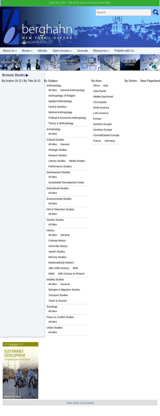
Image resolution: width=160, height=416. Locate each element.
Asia (105, 85)
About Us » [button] (10, 50)
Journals (82, 50)
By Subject (50, 80)
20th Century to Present (71, 273)
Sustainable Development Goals (66, 182)
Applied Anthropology (60, 101)
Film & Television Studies (90, 62)
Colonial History (57, 240)
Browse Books (13, 75)
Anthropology (10, 62)
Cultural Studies (49, 62)
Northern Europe (102, 124)
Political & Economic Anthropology (67, 117)
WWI (75, 268)
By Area (96, 80)
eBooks (42, 50)
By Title (28, 80)
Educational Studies (58, 188)
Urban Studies (54, 327)
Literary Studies (57, 160)
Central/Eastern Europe (106, 135)
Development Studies (58, 172)
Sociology (149, 62)
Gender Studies (55, 219)
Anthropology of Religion (62, 95)
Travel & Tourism (57, 300)
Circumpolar (100, 102)
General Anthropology (73, 90)
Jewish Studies (56, 251)
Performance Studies (60, 166)
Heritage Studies (57, 149)
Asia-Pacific (99, 91)
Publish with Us (124, 50)
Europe (97, 118)
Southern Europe (102, 129)
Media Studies (77, 160)
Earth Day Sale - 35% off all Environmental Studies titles (80, 2)
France (97, 140)
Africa (96, 85)
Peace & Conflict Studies (60, 317)
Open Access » (62, 50)
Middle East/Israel (103, 96)
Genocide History (57, 246)
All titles (52, 90)
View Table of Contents (80, 402)
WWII (51, 273)
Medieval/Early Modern (61, 262)
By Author (8, 80)
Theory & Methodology (61, 123)
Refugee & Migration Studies (130, 62)
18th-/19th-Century (58, 268)
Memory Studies (57, 257)
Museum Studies (57, 155)
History (110, 62)
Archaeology (30, 62)
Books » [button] (27, 50)
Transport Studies (58, 295)
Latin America (100, 113)
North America (101, 107)
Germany (110, 140)
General (65, 144)
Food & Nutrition (57, 106)
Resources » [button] (101, 50)
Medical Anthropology (60, 112)
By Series (131, 80)
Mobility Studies (55, 279)
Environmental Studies (70, 62)
